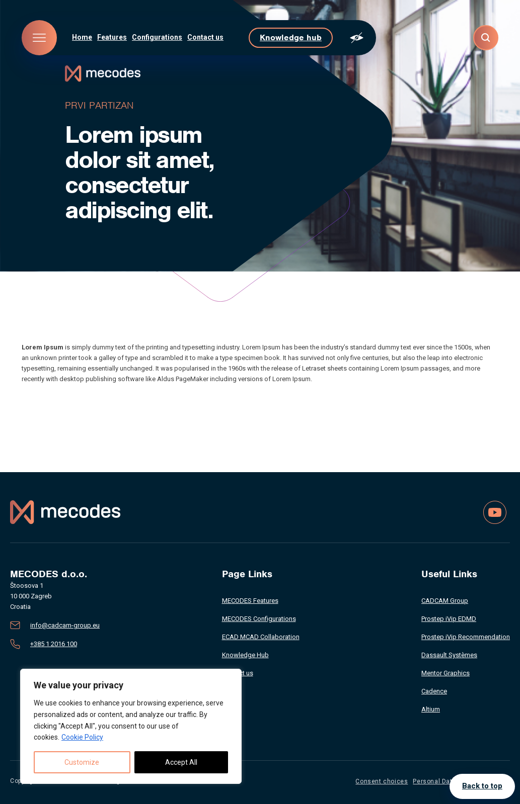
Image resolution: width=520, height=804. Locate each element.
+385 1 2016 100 (53, 644)
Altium (430, 709)
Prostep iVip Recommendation (465, 637)
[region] (131, 726)
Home (82, 37)
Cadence (434, 691)
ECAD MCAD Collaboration (261, 637)
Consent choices (381, 781)
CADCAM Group (444, 600)
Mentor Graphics (445, 673)
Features (112, 37)
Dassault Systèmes (449, 655)
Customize (81, 762)
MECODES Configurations (259, 618)
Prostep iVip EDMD (448, 618)
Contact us (205, 37)
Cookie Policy (82, 737)
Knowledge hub (291, 37)
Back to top (482, 786)
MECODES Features (250, 600)
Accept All (181, 762)
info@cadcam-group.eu (65, 625)
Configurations (157, 37)
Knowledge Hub (245, 655)
